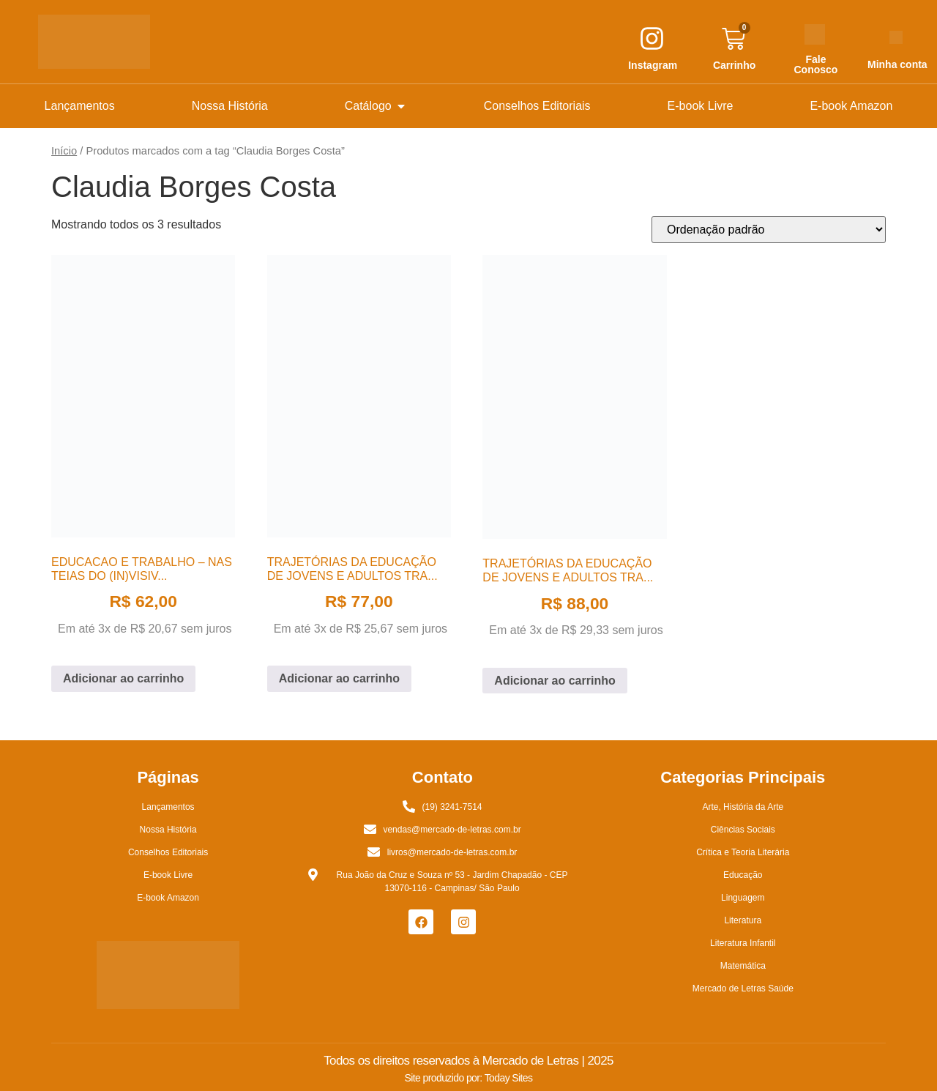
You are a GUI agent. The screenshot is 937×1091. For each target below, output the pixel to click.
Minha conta (897, 64)
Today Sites (509, 1078)
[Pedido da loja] (769, 229)
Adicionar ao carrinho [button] (123, 678)
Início (64, 151)
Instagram (652, 65)
